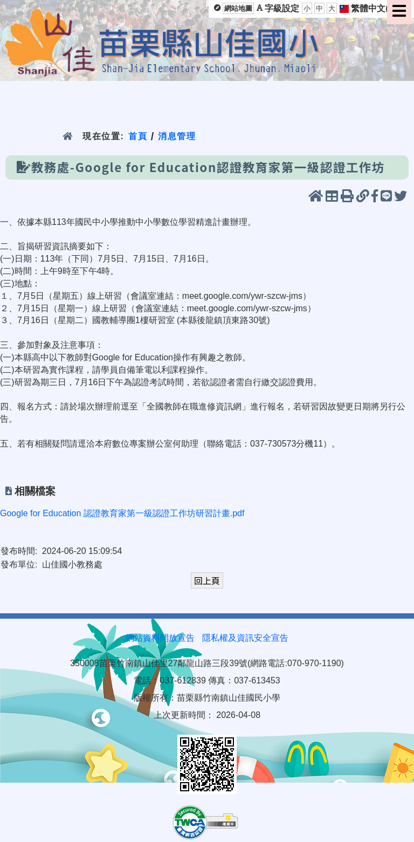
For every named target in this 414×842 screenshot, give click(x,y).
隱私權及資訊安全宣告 (245, 637)
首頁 (137, 136)
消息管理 (177, 136)
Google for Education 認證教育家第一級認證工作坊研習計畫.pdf (122, 513)
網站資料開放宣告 (160, 637)
